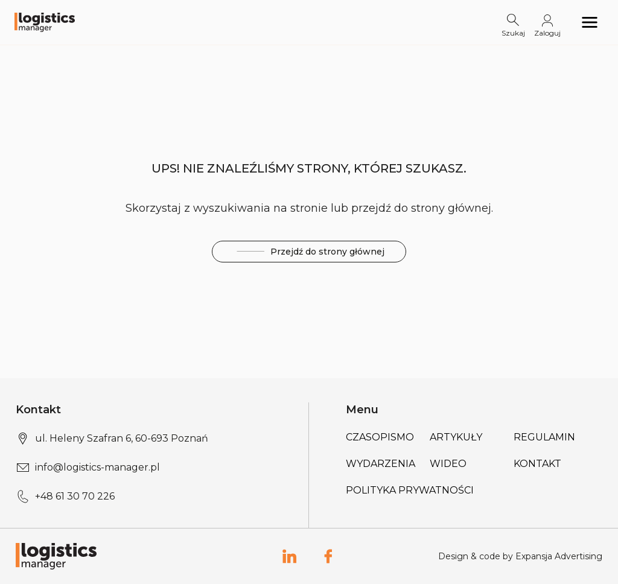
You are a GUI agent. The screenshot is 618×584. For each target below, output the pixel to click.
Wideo (448, 463)
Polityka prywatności (410, 490)
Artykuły (456, 437)
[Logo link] (44, 23)
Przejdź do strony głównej (309, 251)
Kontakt (537, 463)
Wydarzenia (380, 463)
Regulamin (544, 437)
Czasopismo (380, 437)
